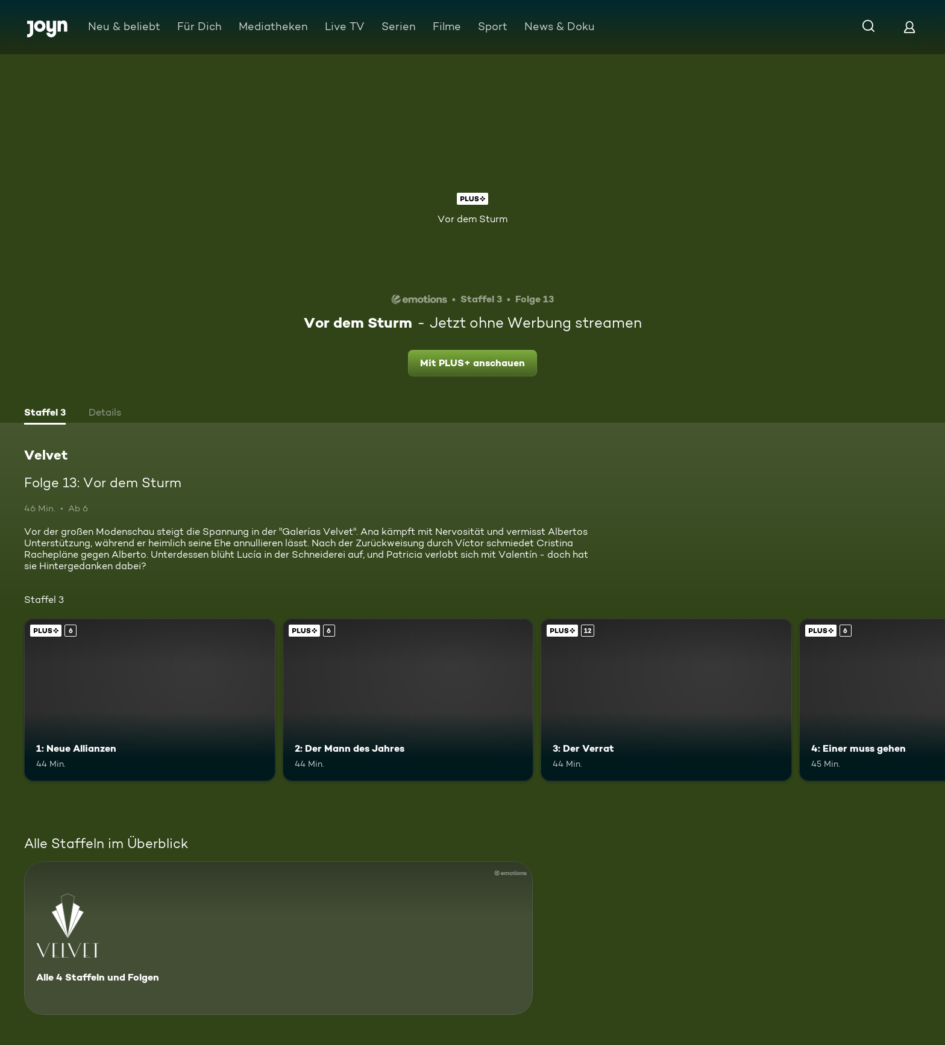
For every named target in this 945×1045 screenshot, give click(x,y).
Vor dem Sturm (472, 219)
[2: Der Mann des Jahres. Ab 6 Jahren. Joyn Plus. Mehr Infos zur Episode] (408, 700)
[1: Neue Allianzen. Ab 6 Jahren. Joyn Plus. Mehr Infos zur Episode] (149, 700)
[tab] (45, 414)
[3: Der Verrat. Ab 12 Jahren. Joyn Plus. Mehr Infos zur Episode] (666, 700)
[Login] (909, 26)
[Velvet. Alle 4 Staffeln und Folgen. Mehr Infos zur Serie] (278, 938)
